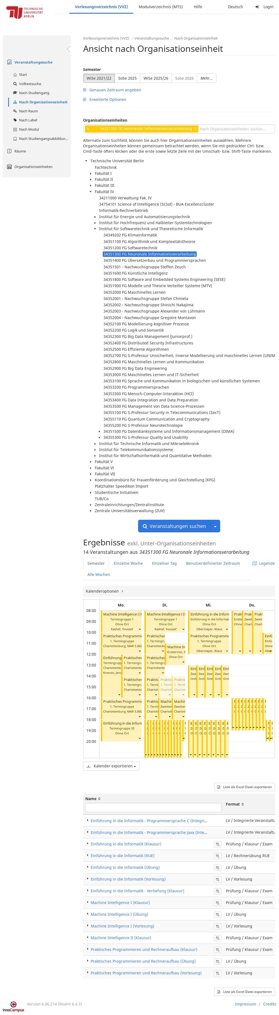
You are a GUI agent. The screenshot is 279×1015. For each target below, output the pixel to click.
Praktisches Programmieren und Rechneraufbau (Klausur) (144, 949)
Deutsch (235, 6)
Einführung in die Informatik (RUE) (122, 855)
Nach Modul (25, 129)
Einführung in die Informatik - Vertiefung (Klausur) (137, 890)
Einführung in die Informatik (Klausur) (126, 843)
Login (264, 6)
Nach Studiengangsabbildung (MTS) (41, 138)
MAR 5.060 (134, 646)
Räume (15, 151)
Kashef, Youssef (122, 629)
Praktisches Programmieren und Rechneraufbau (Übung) (143, 961)
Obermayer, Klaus (209, 629)
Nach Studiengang (30, 92)
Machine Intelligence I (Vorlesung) (122, 926)
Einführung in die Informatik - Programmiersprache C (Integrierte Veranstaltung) (165, 820)
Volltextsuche (26, 83)
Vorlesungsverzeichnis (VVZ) (101, 6)
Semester (92, 69)
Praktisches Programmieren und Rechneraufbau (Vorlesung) (146, 972)
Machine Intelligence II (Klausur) (121, 937)
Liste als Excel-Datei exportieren (244, 787)
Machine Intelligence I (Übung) (128, 614)
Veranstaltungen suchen (174, 526)
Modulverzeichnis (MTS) (161, 6)
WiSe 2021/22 (99, 78)
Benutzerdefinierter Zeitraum (213, 563)
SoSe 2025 (127, 78)
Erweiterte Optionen (104, 99)
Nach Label (24, 120)
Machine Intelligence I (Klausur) (120, 902)
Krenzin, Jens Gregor (118, 673)
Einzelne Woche (128, 563)
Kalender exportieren (111, 765)
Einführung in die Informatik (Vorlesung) (223, 614)
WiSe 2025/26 (156, 78)
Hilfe (198, 6)
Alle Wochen (98, 574)
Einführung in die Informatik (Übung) (133, 723)
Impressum (245, 1004)
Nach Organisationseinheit (40, 102)
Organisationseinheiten (29, 166)
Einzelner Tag (164, 563)
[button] (139, 629)
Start (19, 74)
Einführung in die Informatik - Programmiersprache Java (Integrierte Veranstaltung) (168, 832)
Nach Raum (25, 111)
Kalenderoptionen (103, 591)
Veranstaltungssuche (29, 62)
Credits (269, 1004)
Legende (264, 563)
